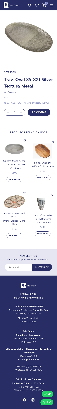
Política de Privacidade (28, 297)
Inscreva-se (41, 267)
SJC (47, 402)
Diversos (10, 72)
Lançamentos (28, 293)
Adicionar (39, 112)
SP (47, 394)
